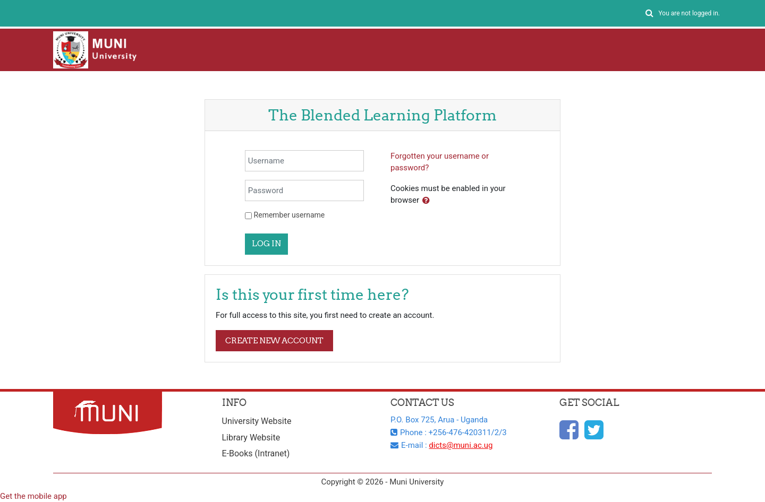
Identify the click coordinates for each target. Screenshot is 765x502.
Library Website (251, 437)
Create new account (274, 340)
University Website (257, 421)
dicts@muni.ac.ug (460, 445)
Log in (266, 243)
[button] (649, 13)
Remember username (289, 215)
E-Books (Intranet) (256, 453)
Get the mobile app (33, 496)
